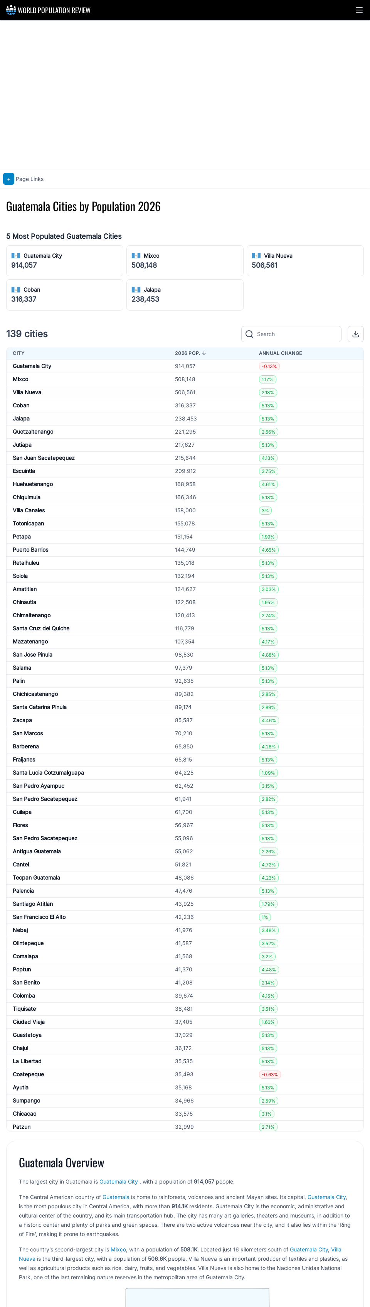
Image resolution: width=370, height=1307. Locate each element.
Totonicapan (28, 523)
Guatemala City (43, 255)
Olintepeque (28, 943)
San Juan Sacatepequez (44, 457)
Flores (20, 825)
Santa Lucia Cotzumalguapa (48, 772)
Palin (19, 680)
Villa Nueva (278, 255)
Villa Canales (29, 510)
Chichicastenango (35, 694)
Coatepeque (28, 1074)
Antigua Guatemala (37, 851)
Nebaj (20, 930)
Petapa (22, 536)
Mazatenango (30, 641)
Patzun (21, 1126)
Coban (32, 289)
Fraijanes (24, 759)
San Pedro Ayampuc (38, 785)
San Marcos (28, 733)
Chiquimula (26, 497)
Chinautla (24, 602)
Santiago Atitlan (33, 903)
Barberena (26, 746)
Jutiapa (22, 444)
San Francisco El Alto (39, 917)
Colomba (24, 995)
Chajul (20, 1048)
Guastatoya (27, 1035)
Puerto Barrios (30, 549)
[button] (359, 10)
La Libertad (27, 1061)
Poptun (22, 969)
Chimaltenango (31, 615)
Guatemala (116, 1197)
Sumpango (26, 1100)
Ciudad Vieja (29, 1021)
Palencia (23, 890)
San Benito (26, 982)
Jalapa (152, 289)
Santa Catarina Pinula (40, 707)
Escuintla (24, 471)
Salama (22, 667)
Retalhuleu (26, 562)
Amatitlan (25, 589)
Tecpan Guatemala (36, 877)
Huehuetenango (33, 484)
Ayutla (21, 1087)
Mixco (151, 255)
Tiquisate (24, 1008)
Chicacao (24, 1113)
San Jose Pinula (32, 654)
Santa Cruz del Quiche (41, 628)
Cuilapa (22, 812)
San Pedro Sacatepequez (45, 798)
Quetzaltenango (33, 431)
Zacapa (22, 720)
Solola (20, 575)
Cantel (21, 864)
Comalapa (25, 956)
